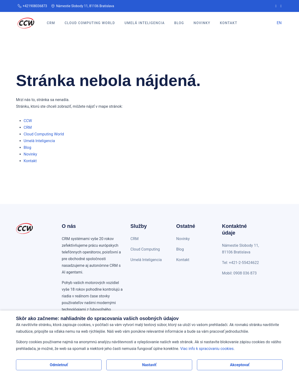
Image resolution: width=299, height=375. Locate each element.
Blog (27, 147)
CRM (28, 127)
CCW (28, 120)
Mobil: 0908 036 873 (239, 273)
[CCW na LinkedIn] (281, 6)
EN (279, 23)
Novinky (30, 154)
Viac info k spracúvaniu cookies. (207, 348)
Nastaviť (149, 365)
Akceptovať (240, 365)
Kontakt (30, 161)
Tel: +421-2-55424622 (240, 262)
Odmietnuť (59, 365)
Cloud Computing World (44, 134)
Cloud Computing (145, 249)
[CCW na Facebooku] (276, 6)
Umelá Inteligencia (39, 141)
